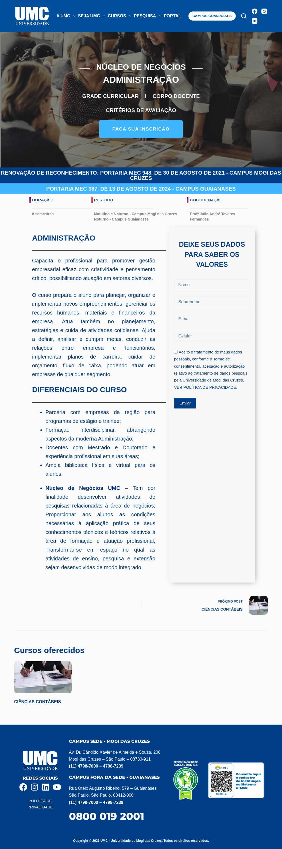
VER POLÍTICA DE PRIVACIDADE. (205, 393)
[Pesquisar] (243, 16)
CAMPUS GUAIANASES (212, 16)
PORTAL (176, 16)
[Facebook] (254, 11)
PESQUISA (148, 16)
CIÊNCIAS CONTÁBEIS (37, 705)
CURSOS (120, 16)
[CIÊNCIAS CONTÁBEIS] (43, 681)
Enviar (185, 408)
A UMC (66, 16)
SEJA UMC (92, 16)
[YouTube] (254, 21)
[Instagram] (264, 11)
